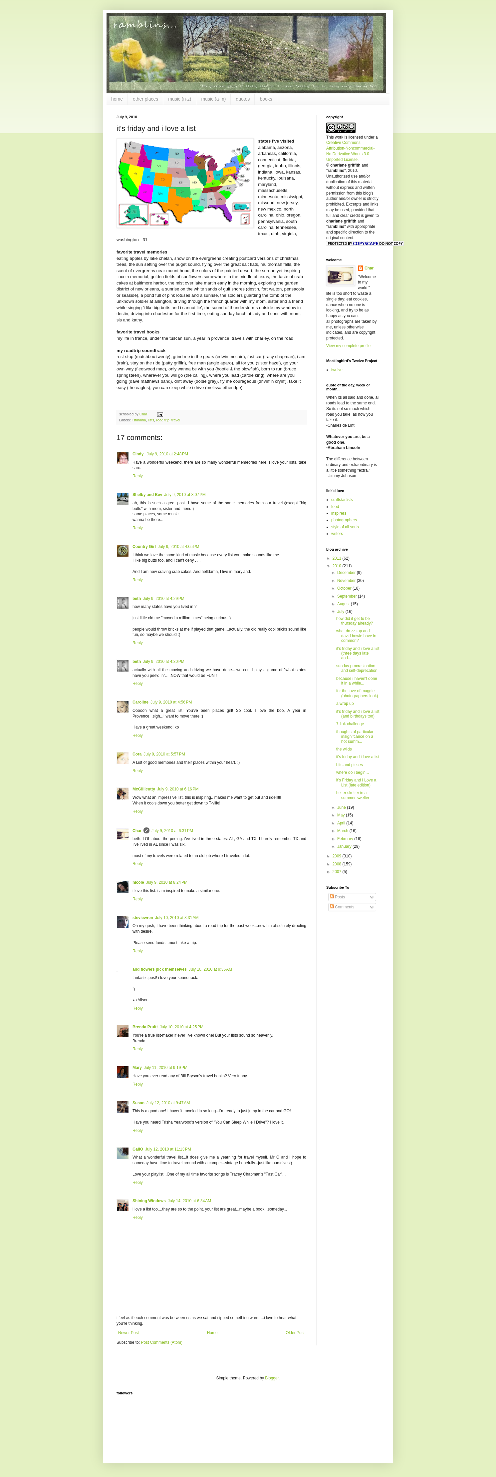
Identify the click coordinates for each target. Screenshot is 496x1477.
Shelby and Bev (147, 494)
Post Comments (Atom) (161, 1342)
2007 (338, 871)
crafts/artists (342, 499)
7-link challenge (350, 724)
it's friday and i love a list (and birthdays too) (357, 714)
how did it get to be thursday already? (354, 621)
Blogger (272, 1378)
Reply (137, 476)
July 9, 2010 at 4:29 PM (163, 598)
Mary (137, 1067)
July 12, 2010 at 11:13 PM (168, 1149)
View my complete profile (348, 345)
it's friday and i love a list (357, 756)
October (345, 588)
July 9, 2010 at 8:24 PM (166, 882)
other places (145, 99)
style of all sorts (345, 527)
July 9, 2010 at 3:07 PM (184, 494)
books (266, 99)
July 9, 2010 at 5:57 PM (164, 754)
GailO (137, 1149)
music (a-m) (213, 99)
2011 (338, 558)
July (341, 611)
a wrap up (345, 703)
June (342, 807)
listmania (139, 420)
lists (151, 420)
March (343, 830)
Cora (136, 754)
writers (337, 533)
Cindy (138, 454)
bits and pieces (349, 764)
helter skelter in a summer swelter (353, 795)
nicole (138, 882)
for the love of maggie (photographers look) (357, 693)
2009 (338, 856)
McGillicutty (143, 789)
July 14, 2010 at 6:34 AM (189, 1201)
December (347, 572)
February (345, 838)
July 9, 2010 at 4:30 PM (163, 661)
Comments (342, 907)
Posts (337, 897)
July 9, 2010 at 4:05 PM (178, 546)
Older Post (295, 1332)
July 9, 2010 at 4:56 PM (171, 702)
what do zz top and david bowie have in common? (356, 636)
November (347, 580)
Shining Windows (149, 1201)
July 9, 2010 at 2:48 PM (167, 454)
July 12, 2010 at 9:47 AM (168, 1103)
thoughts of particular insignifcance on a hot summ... (354, 737)
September (347, 596)
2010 (338, 566)
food (335, 506)
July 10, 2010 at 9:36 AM (210, 969)
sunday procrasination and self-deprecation (356, 668)
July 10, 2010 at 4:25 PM (181, 1027)
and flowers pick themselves (159, 969)
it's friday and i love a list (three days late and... (357, 653)
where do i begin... (352, 772)
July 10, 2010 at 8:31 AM (176, 917)
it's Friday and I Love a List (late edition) (356, 782)
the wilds (344, 749)
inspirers (338, 513)
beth (136, 598)
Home (212, 1332)
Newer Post (128, 1332)
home (117, 99)
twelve (337, 369)
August (344, 604)
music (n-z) (179, 99)
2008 (338, 864)
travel (175, 420)
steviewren (142, 917)
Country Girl (144, 546)
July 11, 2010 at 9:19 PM (165, 1067)
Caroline (140, 702)
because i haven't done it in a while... (356, 681)
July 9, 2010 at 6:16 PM (177, 789)
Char (136, 830)
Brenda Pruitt (145, 1027)
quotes (243, 99)
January (345, 846)
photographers (344, 520)
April (341, 823)
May (341, 815)
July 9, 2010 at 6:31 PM (172, 830)
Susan (138, 1103)
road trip (162, 420)
